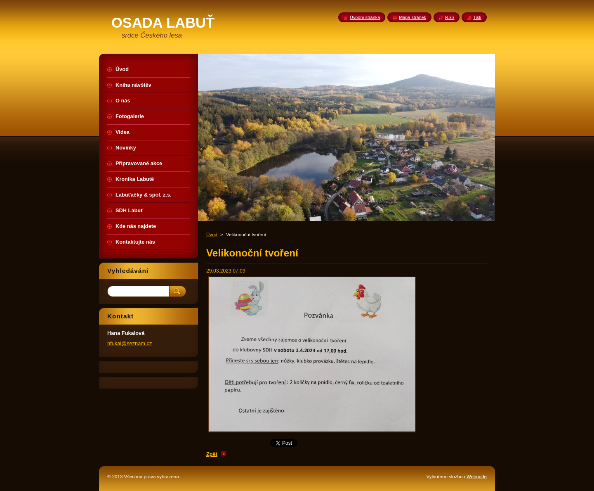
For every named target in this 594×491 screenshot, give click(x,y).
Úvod (211, 234)
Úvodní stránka (365, 17)
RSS (449, 17)
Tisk (477, 17)
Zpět (211, 454)
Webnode (477, 476)
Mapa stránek (412, 17)
